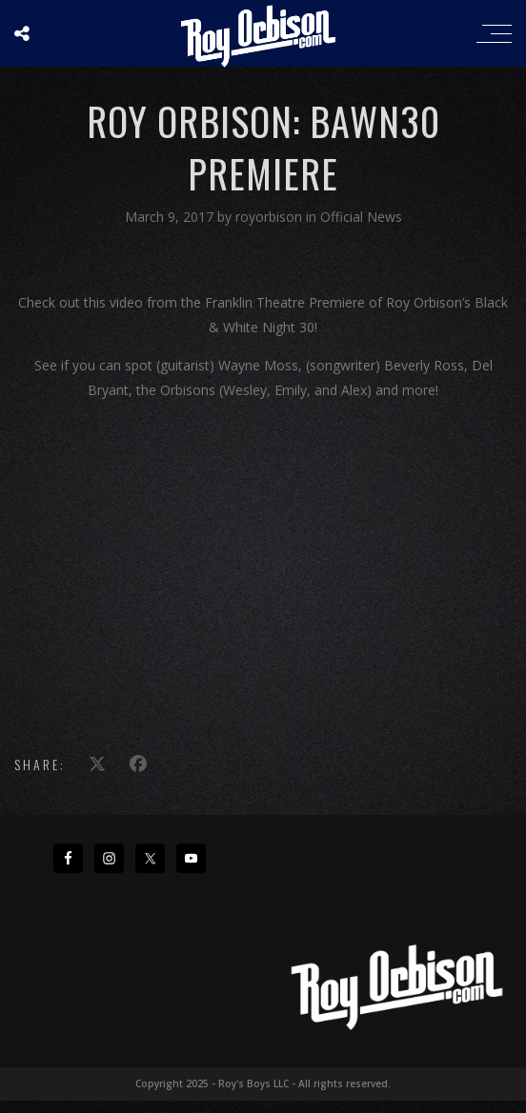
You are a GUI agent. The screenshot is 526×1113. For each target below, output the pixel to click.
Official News (361, 217)
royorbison (270, 217)
